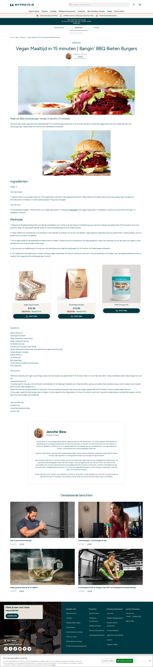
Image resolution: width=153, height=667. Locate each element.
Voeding (53, 11)
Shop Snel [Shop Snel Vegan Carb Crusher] (31, 316)
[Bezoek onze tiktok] (15, 649)
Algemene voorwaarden (115, 635)
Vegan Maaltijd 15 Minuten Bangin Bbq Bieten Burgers (43, 37)
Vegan (109, 11)
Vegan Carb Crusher (31, 305)
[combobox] (99, 4)
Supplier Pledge (112, 644)
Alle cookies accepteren (124, 661)
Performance (119, 11)
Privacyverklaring (112, 630)
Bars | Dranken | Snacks (96, 11)
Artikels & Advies (95, 626)
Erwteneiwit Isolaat (76, 305)
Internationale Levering (74, 632)
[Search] (70, 4)
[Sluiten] (150, 661)
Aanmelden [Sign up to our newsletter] (12, 616)
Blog (17, 37)
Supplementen (59, 28)
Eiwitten (45, 11)
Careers (109, 640)
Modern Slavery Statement (112, 624)
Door (80, 57)
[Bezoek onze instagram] (6, 649)
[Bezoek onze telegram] (29, 649)
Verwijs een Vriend (134, 615)
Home (12, 37)
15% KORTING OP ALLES (76, 21)
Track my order (71, 637)
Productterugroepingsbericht (76, 646)
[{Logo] (22, 4)
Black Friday (130, 621)
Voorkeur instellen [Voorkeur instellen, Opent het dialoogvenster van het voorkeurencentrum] (107, 661)
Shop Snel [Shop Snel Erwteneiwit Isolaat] (76, 316)
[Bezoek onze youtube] (20, 649)
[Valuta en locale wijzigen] (30, 640)
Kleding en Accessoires (93, 619)
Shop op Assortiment (96, 630)
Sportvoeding (94, 613)
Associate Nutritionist (83, 441)
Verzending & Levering (74, 641)
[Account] (134, 4)
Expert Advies (34, 11)
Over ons (110, 613)
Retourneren (70, 627)
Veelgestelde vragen (73, 623)
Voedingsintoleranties (97, 635)
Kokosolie (73, 210)
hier (116, 467)
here (54, 665)
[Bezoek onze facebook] (10, 649)
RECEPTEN (76, 43)
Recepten (78, 28)
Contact (69, 618)
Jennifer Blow (56, 432)
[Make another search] (76, 33)
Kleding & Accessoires (67, 11)
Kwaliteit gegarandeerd (115, 618)
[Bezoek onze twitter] (25, 649)
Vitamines (81, 11)
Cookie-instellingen (11, 636)
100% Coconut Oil (121, 305)
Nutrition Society (81, 465)
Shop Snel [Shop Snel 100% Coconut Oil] (121, 311)
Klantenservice (71, 613)
